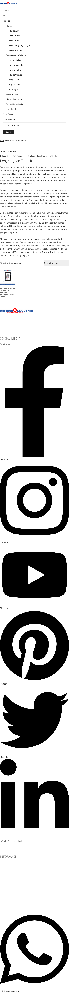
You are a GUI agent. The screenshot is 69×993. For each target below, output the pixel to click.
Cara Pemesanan (8, 866)
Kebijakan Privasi (8, 905)
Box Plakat (11, 109)
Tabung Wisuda (16, 89)
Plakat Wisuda (15, 75)
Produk (6, 21)
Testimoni (4, 872)
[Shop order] (56, 263)
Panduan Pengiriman (9, 902)
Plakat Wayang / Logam (20, 45)
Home (6, 10)
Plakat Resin (14, 36)
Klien (2, 875)
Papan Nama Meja (14, 104)
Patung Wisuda (16, 60)
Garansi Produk (7, 892)
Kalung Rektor (15, 70)
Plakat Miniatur (13, 94)
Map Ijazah (14, 80)
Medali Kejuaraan (14, 99)
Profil (5, 15)
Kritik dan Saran (7, 895)
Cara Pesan (8, 114)
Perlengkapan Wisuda (16, 55)
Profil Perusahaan (8, 862)
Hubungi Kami (9, 120)
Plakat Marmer (16, 50)
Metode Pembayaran (9, 879)
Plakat (9, 26)
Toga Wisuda (15, 84)
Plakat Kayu (14, 40)
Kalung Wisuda (16, 65)
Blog (2, 882)
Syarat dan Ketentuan (10, 898)
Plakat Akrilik (15, 31)
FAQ (2, 888)
